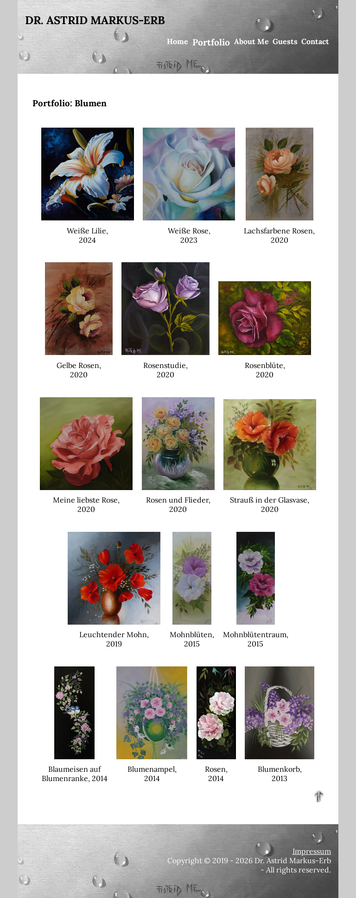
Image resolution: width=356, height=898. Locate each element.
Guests (285, 41)
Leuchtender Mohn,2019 (114, 634)
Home (177, 41)
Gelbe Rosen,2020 (79, 365)
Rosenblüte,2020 (264, 365)
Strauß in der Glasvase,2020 (269, 500)
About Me (251, 41)
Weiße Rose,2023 (189, 231)
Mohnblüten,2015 (192, 634)
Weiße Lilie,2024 (87, 231)
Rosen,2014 (216, 769)
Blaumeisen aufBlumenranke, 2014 (75, 769)
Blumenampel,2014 (151, 769)
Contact (315, 41)
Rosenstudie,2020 (165, 365)
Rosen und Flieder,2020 (178, 500)
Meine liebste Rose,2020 (86, 500)
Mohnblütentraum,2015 (255, 634)
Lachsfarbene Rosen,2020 (279, 231)
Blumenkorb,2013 (279, 769)
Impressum (311, 851)
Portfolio (211, 42)
